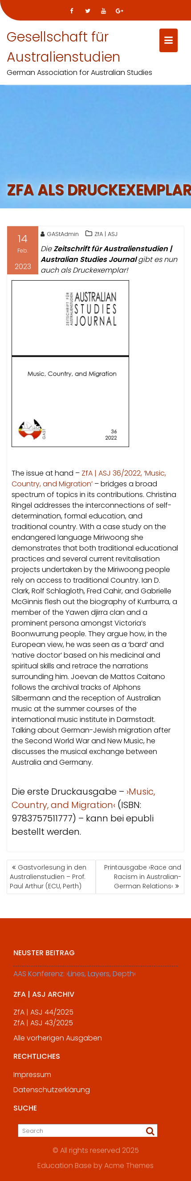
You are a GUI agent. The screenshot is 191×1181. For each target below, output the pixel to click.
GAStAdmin (60, 235)
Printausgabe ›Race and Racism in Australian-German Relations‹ (142, 877)
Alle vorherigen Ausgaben (57, 1041)
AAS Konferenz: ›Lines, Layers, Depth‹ (74, 976)
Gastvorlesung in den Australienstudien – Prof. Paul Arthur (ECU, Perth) (48, 877)
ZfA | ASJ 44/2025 (43, 1015)
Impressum (32, 1077)
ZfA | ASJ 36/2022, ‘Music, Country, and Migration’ (89, 479)
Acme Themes (129, 1165)
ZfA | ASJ (106, 235)
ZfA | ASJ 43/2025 (43, 1025)
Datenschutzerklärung (51, 1092)
